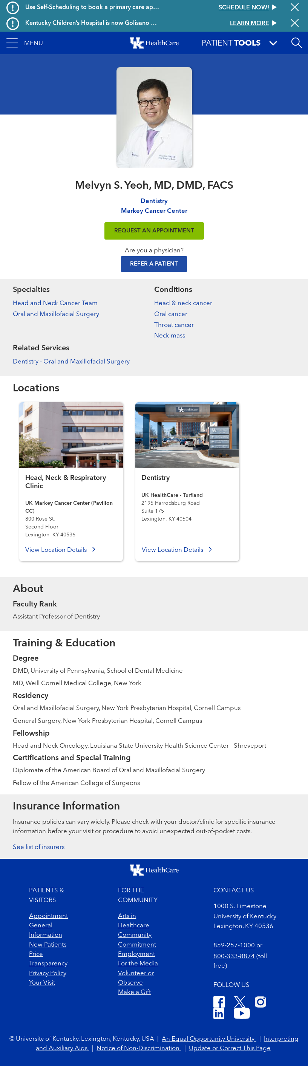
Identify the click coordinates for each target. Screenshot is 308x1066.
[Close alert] (295, 7)
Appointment (48, 916)
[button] (24, 43)
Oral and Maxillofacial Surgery (56, 314)
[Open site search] (296, 43)
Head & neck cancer (183, 303)
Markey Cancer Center (154, 211)
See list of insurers (38, 847)
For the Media (138, 964)
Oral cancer (170, 314)
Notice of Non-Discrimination (139, 1048)
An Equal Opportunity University (209, 1039)
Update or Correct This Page (230, 1048)
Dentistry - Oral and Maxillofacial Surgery (71, 362)
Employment (136, 954)
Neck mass (169, 336)
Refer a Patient (154, 264)
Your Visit (42, 983)
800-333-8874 (234, 956)
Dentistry (154, 201)
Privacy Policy (47, 973)
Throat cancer (174, 325)
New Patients (47, 945)
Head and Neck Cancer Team (55, 303)
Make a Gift (134, 992)
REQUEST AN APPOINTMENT (154, 231)
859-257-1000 (234, 945)
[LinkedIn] (218, 1015)
